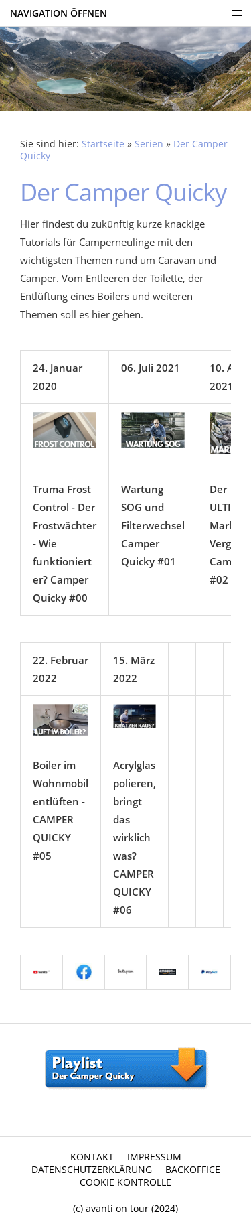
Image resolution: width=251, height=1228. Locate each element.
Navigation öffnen (58, 13)
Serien (149, 144)
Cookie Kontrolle (125, 1182)
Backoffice (192, 1169)
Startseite (103, 144)
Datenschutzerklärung (91, 1169)
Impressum (154, 1156)
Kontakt (92, 1156)
